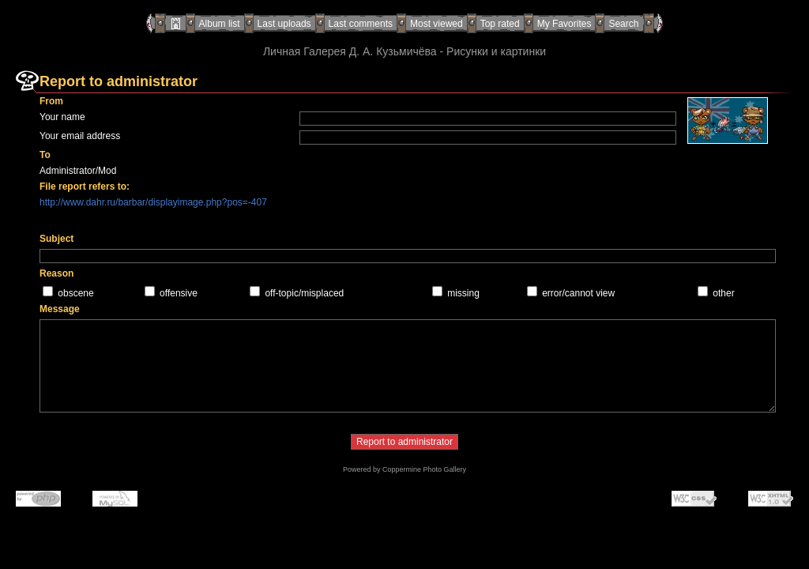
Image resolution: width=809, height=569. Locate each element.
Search (623, 23)
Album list (219, 23)
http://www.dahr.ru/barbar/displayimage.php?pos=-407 (153, 202)
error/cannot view (578, 293)
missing (463, 293)
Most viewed (436, 23)
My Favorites (564, 23)
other (723, 293)
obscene (75, 293)
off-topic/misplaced (304, 293)
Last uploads (284, 23)
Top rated (500, 23)
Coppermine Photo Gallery (424, 469)
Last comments (361, 23)
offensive (179, 293)
